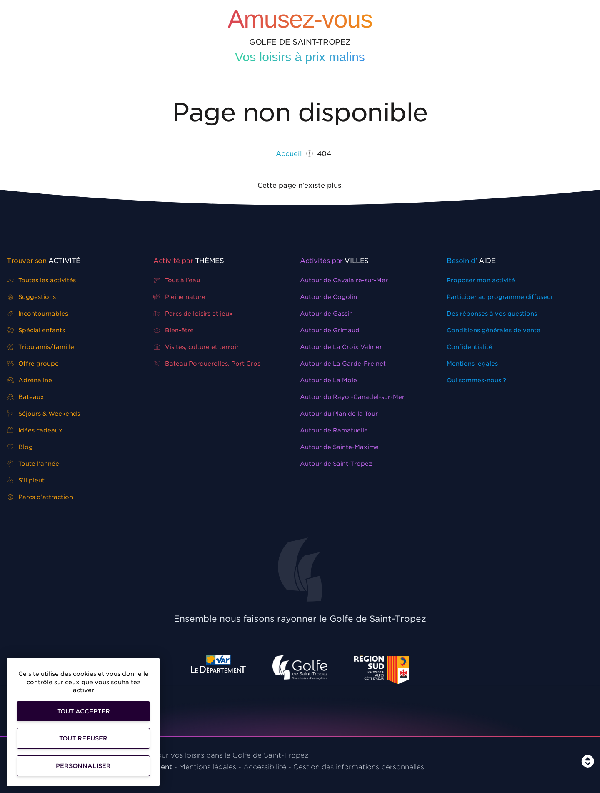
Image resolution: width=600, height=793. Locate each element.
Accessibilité (264, 767)
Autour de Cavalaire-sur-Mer (344, 280)
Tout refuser (83, 738)
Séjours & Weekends (43, 413)
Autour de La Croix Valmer (341, 347)
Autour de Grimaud (330, 330)
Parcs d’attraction (40, 497)
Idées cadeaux (34, 430)
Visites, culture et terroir (196, 347)
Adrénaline (29, 380)
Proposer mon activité (481, 280)
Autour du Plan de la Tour (339, 413)
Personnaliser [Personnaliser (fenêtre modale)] (83, 766)
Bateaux (25, 397)
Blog (20, 447)
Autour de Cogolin (328, 297)
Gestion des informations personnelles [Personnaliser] (358, 767)
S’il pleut (26, 480)
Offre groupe (33, 363)
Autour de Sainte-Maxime (339, 447)
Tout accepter (83, 711)
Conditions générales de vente (493, 330)
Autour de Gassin (326, 313)
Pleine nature (179, 297)
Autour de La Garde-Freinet (343, 363)
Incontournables (37, 313)
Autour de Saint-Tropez (336, 463)
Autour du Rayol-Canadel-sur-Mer (352, 397)
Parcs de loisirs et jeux (193, 313)
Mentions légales (472, 363)
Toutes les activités (41, 280)
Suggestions (31, 297)
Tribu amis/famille (40, 347)
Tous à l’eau (176, 280)
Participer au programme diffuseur (500, 297)
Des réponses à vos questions (492, 313)
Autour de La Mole (328, 380)
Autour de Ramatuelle (334, 430)
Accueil (289, 154)
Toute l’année (33, 463)
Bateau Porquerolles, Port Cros (206, 363)
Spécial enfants (36, 330)
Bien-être (173, 330)
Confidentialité (469, 347)
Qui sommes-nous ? (476, 380)
